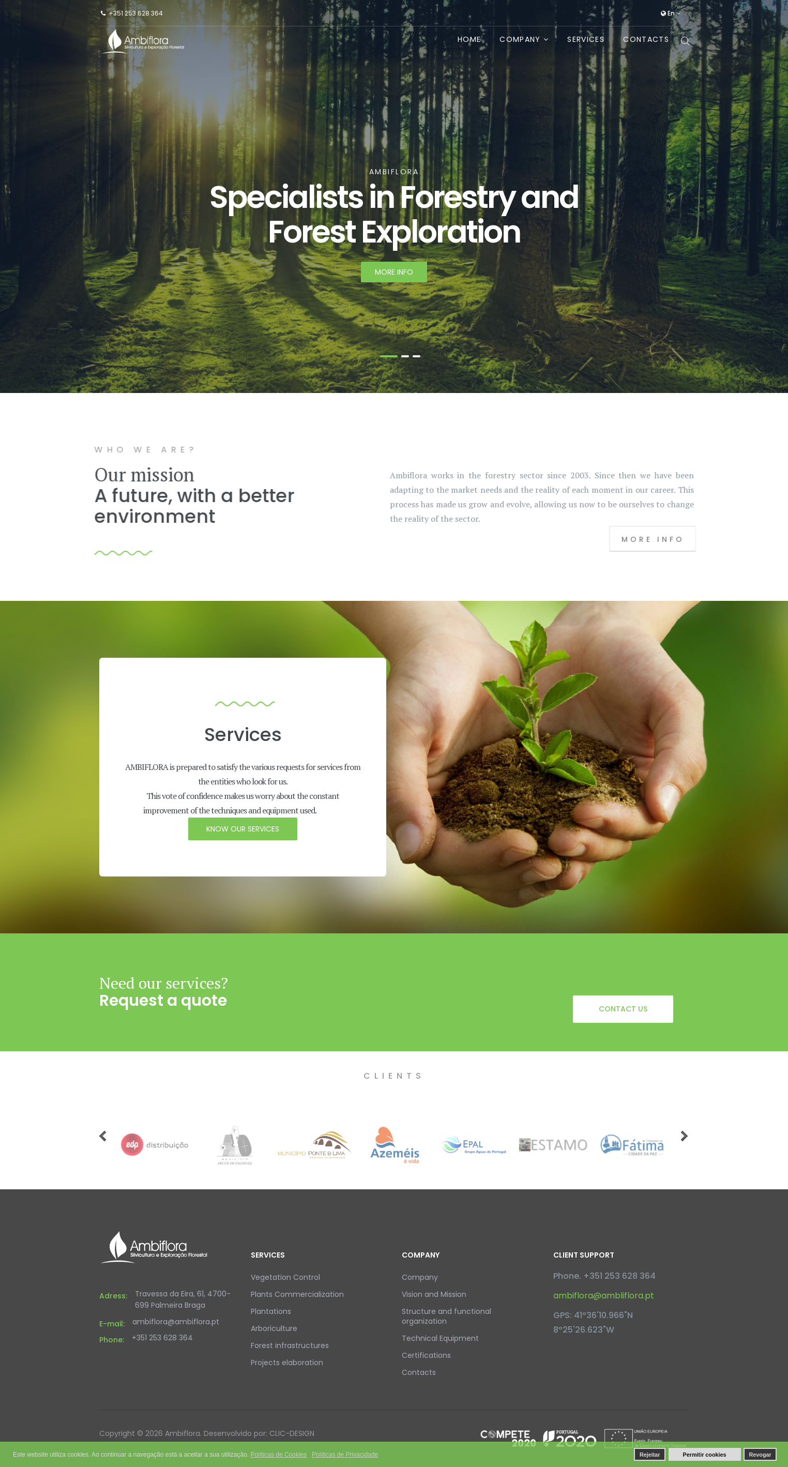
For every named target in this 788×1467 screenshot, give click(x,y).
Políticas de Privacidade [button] (345, 1454)
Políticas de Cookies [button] (279, 1454)
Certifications (426, 1355)
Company (519, 39)
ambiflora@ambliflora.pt (603, 1296)
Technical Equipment (440, 1338)
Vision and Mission (434, 1294)
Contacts (646, 39)
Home (469, 39)
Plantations (271, 1311)
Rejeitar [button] (650, 1454)
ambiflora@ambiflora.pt (175, 1322)
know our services (242, 829)
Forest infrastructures (290, 1345)
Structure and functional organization (446, 1316)
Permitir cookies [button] (704, 1454)
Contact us (623, 1009)
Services (585, 39)
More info (394, 277)
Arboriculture (274, 1328)
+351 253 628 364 (136, 13)
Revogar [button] (760, 1454)
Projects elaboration (287, 1362)
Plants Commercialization (297, 1294)
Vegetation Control (285, 1277)
